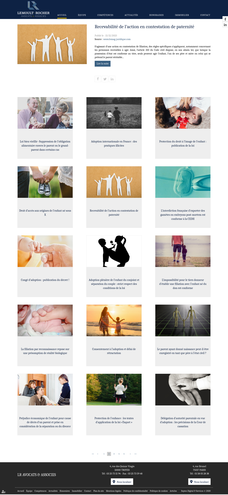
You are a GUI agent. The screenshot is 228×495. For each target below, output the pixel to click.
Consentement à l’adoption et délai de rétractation (114, 351)
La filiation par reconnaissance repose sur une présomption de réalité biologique (45, 351)
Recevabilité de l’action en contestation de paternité (114, 213)
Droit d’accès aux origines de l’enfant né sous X (45, 213)
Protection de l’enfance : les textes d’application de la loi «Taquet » (114, 421)
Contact (205, 15)
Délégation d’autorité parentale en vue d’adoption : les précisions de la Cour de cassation (183, 423)
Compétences (105, 15)
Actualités (131, 15)
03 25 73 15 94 (114, 474)
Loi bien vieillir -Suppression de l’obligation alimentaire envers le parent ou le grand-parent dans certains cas (45, 145)
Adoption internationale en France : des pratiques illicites (114, 143)
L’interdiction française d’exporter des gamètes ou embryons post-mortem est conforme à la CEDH (182, 215)
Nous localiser (124, 482)
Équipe (82, 15)
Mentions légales (113, 491)
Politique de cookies (159, 491)
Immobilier (182, 15)
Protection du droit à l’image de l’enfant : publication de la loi (182, 143)
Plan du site (98, 491)
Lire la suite (103, 63)
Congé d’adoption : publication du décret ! (45, 280)
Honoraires (156, 15)
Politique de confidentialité (135, 491)
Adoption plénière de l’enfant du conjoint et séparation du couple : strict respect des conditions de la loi (114, 284)
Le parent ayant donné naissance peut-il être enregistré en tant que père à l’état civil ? (183, 351)
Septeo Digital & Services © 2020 (196, 491)
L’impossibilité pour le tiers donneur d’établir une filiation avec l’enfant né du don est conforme (182, 284)
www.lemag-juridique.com (117, 39)
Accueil (62, 15)
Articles (173, 491)
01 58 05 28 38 (202, 474)
